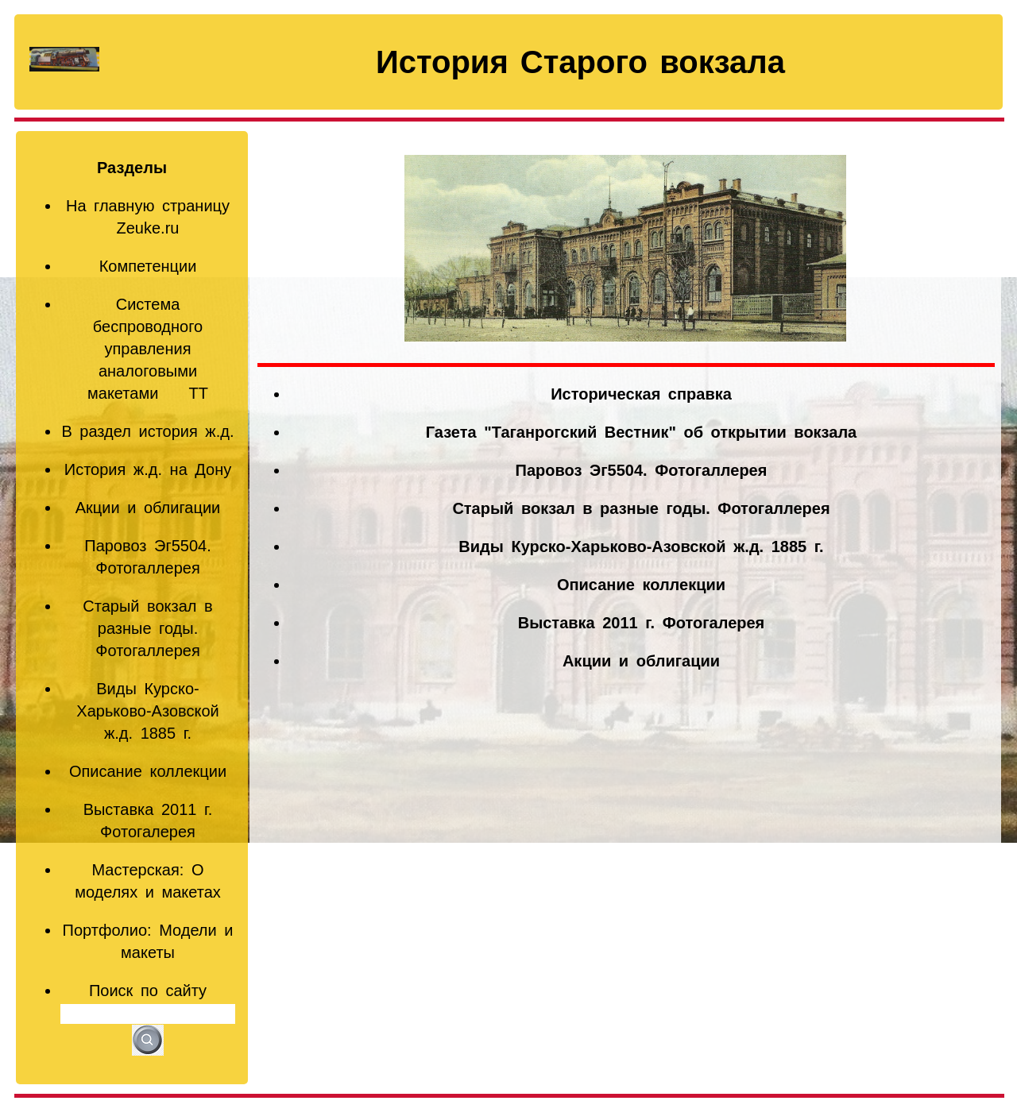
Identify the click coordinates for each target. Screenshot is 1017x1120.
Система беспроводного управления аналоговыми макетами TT (147, 348)
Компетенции (148, 266)
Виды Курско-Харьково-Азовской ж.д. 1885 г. (147, 711)
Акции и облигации (147, 507)
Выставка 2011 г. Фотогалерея (641, 622)
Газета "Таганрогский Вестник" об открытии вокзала (641, 432)
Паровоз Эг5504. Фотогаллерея (642, 470)
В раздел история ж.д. (147, 431)
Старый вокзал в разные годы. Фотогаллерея (147, 628)
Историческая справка (641, 394)
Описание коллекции (147, 771)
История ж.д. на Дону (148, 469)
